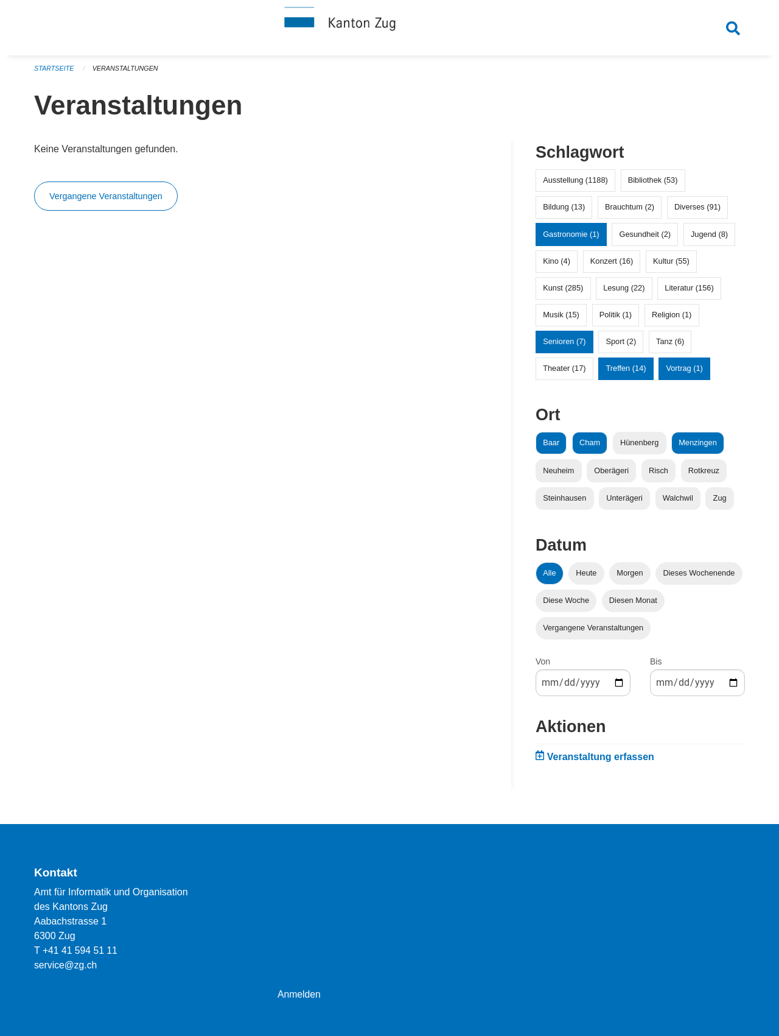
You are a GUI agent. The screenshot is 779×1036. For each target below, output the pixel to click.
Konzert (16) (611, 265)
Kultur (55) (671, 265)
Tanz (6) (670, 346)
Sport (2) (621, 346)
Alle (549, 577)
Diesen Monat (633, 605)
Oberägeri (611, 474)
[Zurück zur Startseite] (389, 29)
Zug (720, 502)
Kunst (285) (563, 292)
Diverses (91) (697, 211)
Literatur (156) (689, 292)
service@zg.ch (66, 965)
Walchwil (678, 502)
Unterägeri (624, 502)
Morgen (630, 577)
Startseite (54, 73)
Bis (656, 666)
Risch (658, 474)
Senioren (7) (564, 346)
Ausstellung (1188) (575, 184)
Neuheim (558, 474)
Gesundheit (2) (645, 238)
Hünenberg (639, 447)
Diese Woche (566, 605)
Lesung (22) (624, 292)
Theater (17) (564, 373)
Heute (586, 577)
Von (543, 666)
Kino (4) (556, 265)
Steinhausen (564, 502)
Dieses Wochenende (699, 577)
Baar (551, 447)
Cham (589, 447)
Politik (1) (615, 319)
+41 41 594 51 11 (81, 950)
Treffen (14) (626, 373)
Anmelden (299, 994)
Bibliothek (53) (653, 184)
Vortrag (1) (684, 373)
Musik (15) (561, 319)
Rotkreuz (703, 474)
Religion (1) (671, 319)
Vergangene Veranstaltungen (105, 201)
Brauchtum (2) (629, 211)
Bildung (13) (564, 211)
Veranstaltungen (126, 73)
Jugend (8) (709, 238)
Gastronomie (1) (571, 238)
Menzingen (698, 447)
